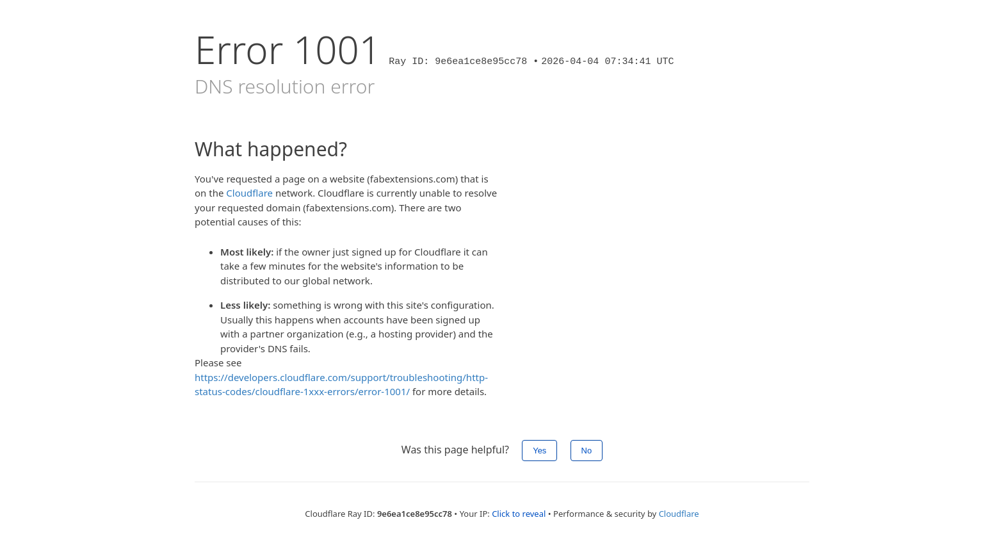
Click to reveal (519, 513)
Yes (539, 450)
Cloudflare (249, 192)
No (586, 450)
